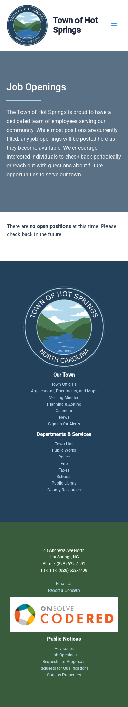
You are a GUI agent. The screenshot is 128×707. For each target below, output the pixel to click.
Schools (64, 476)
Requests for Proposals (64, 661)
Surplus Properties (64, 674)
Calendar (64, 410)
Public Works (64, 450)
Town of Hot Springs (75, 25)
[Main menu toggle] (114, 25)
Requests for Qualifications (64, 668)
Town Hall (64, 443)
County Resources (64, 490)
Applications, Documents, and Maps (64, 391)
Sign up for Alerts (64, 424)
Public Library (64, 483)
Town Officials (64, 384)
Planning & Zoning (64, 404)
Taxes (64, 470)
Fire (64, 463)
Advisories (64, 648)
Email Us (64, 583)
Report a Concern (64, 590)
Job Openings (64, 655)
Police (64, 456)
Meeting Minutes (64, 397)
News (64, 417)
